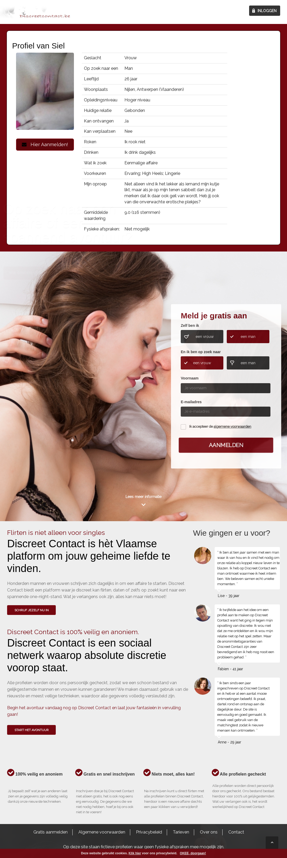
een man (248, 336)
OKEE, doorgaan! (193, 853)
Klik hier (135, 853)
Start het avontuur (31, 730)
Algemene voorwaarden (101, 832)
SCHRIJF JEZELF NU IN (31, 610)
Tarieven (181, 832)
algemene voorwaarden (232, 426)
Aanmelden (226, 445)
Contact (236, 832)
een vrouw (205, 336)
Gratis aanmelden (50, 832)
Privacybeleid (149, 832)
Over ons (209, 832)
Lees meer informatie (143, 497)
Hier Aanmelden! (45, 144)
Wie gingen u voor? (29, 371)
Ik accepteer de (220, 426)
